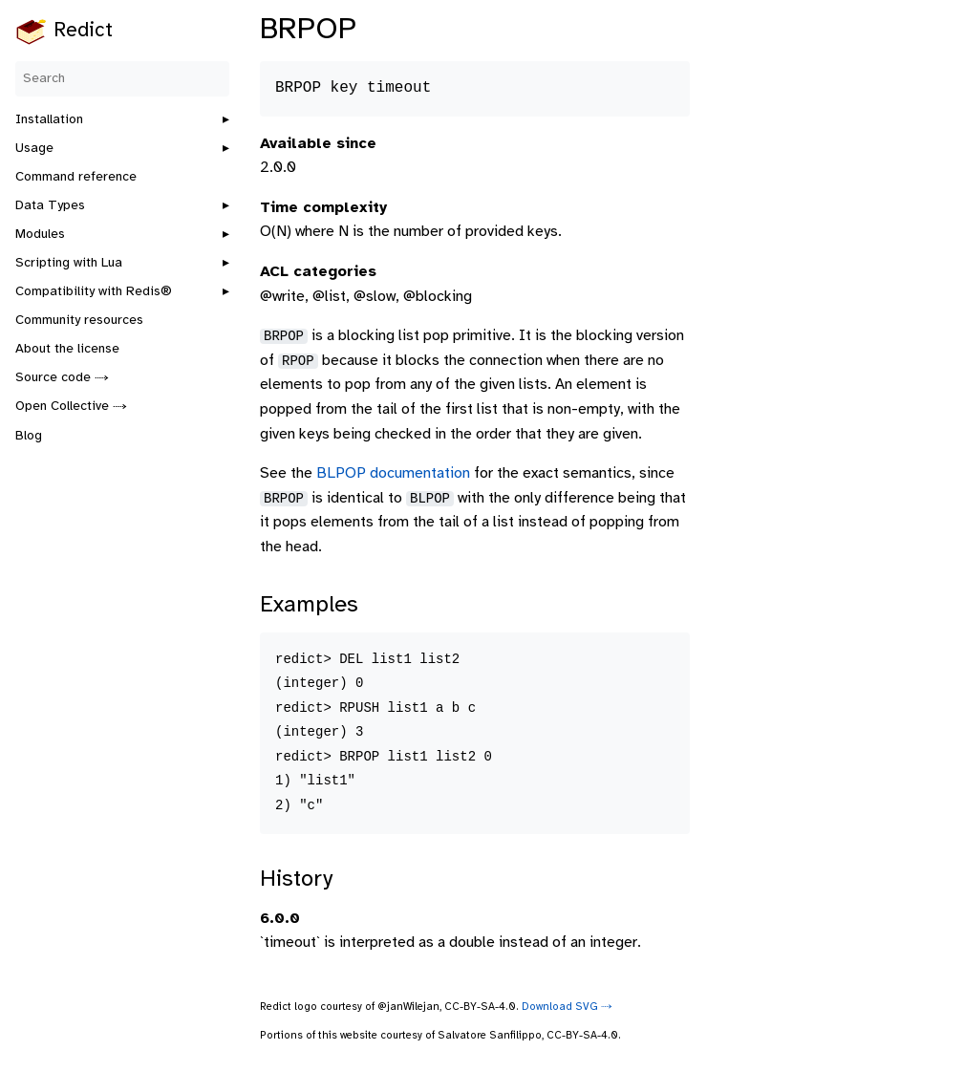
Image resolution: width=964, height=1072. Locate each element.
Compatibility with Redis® (93, 292)
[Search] (122, 78)
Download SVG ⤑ (567, 1007)
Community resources (79, 320)
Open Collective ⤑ (71, 406)
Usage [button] (34, 148)
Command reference (76, 177)
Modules (40, 234)
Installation (49, 120)
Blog (28, 436)
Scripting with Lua (68, 263)
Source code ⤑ (62, 378)
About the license (67, 349)
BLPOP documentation (393, 473)
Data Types (50, 206)
